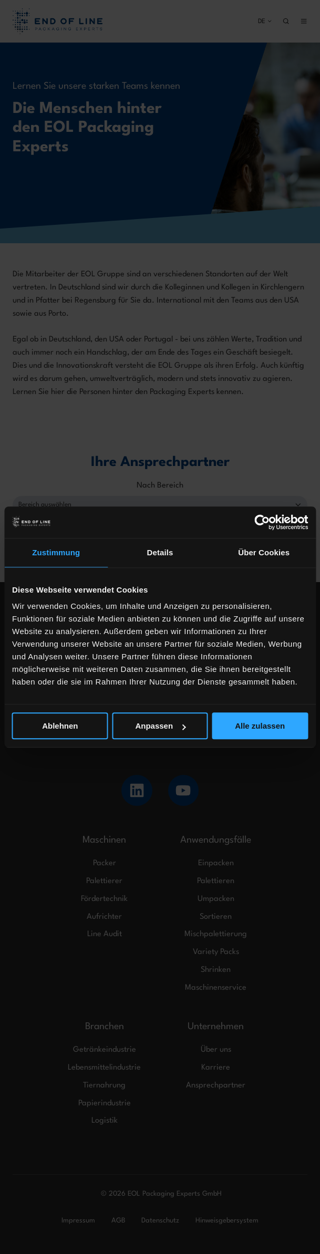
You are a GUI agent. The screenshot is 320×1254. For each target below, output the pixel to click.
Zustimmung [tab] (56, 552)
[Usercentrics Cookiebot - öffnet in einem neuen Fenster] (262, 522)
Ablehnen (60, 725)
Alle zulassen (260, 725)
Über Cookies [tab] (264, 552)
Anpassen (160, 725)
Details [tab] (160, 552)
